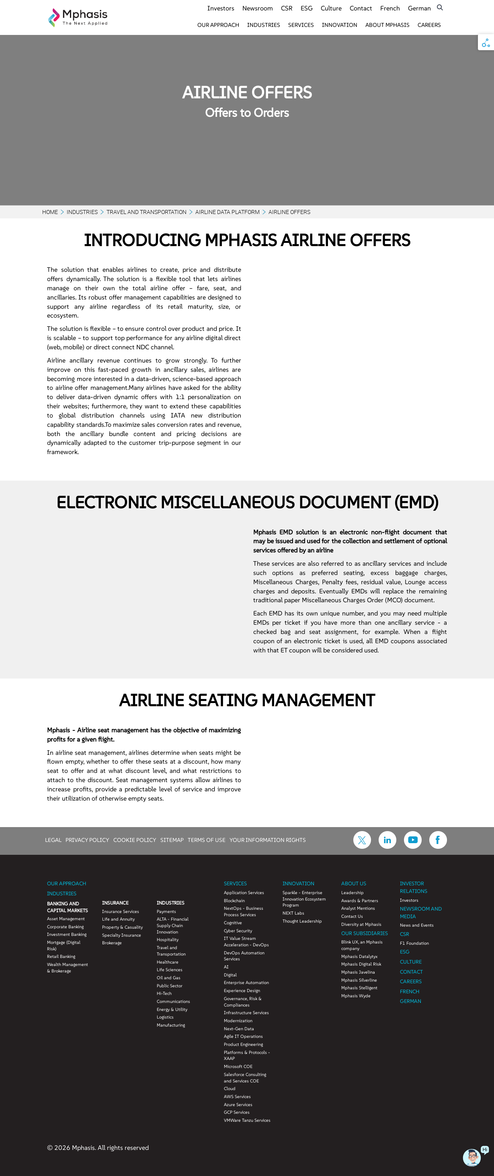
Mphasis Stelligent (359, 988)
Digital (230, 975)
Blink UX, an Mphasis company (362, 945)
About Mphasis (387, 25)
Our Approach (218, 25)
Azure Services (238, 1104)
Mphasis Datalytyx (359, 956)
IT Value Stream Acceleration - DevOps (246, 942)
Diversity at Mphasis (361, 924)
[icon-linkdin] (387, 846)
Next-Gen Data (239, 1028)
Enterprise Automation (246, 982)
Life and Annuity (118, 919)
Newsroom (257, 8)
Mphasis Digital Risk (361, 964)
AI (226, 967)
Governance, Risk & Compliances (243, 1002)
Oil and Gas (168, 977)
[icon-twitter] (362, 846)
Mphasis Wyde (356, 996)
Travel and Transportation (147, 212)
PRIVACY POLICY (87, 839)
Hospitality (167, 939)
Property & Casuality (122, 927)
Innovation (339, 25)
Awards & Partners (359, 900)
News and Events (417, 925)
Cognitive (233, 922)
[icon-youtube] (413, 846)
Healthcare (167, 962)
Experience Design (242, 990)
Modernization (238, 1020)
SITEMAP (172, 839)
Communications (173, 1001)
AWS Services (237, 1096)
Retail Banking (61, 956)
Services (301, 25)
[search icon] (440, 7)
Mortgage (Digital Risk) (63, 946)
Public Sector (169, 985)
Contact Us (352, 916)
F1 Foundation (414, 943)
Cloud (230, 1088)
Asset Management (66, 918)
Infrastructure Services (246, 1012)
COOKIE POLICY (134, 839)
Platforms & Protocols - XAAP (247, 1056)
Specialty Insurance (121, 935)
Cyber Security (238, 930)
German (419, 8)
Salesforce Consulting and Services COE (245, 1078)
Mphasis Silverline (359, 980)
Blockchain (234, 900)
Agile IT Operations (243, 1036)
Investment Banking (66, 934)
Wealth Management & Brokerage (67, 968)
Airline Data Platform (227, 212)
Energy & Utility (172, 1009)
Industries (263, 25)
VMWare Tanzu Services (247, 1120)
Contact (361, 8)
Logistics (165, 1017)
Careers (429, 25)
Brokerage (112, 943)
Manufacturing (171, 1025)
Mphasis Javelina (358, 972)
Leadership (352, 892)
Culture (331, 8)
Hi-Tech (164, 993)
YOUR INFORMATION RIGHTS (268, 839)
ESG (307, 8)
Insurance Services (120, 911)
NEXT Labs (293, 913)
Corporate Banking (65, 926)
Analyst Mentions (358, 908)
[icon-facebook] (438, 846)
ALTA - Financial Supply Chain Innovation (173, 925)
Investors (220, 8)
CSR (287, 8)
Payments (166, 911)
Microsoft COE (238, 1066)
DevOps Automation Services (244, 956)
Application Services (244, 892)
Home (50, 212)
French (390, 8)
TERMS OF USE (206, 839)
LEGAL (53, 839)
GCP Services (237, 1112)
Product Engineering (243, 1044)
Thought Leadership (302, 921)
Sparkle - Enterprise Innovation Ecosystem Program (304, 899)
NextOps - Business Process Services (243, 911)
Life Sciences (169, 969)
